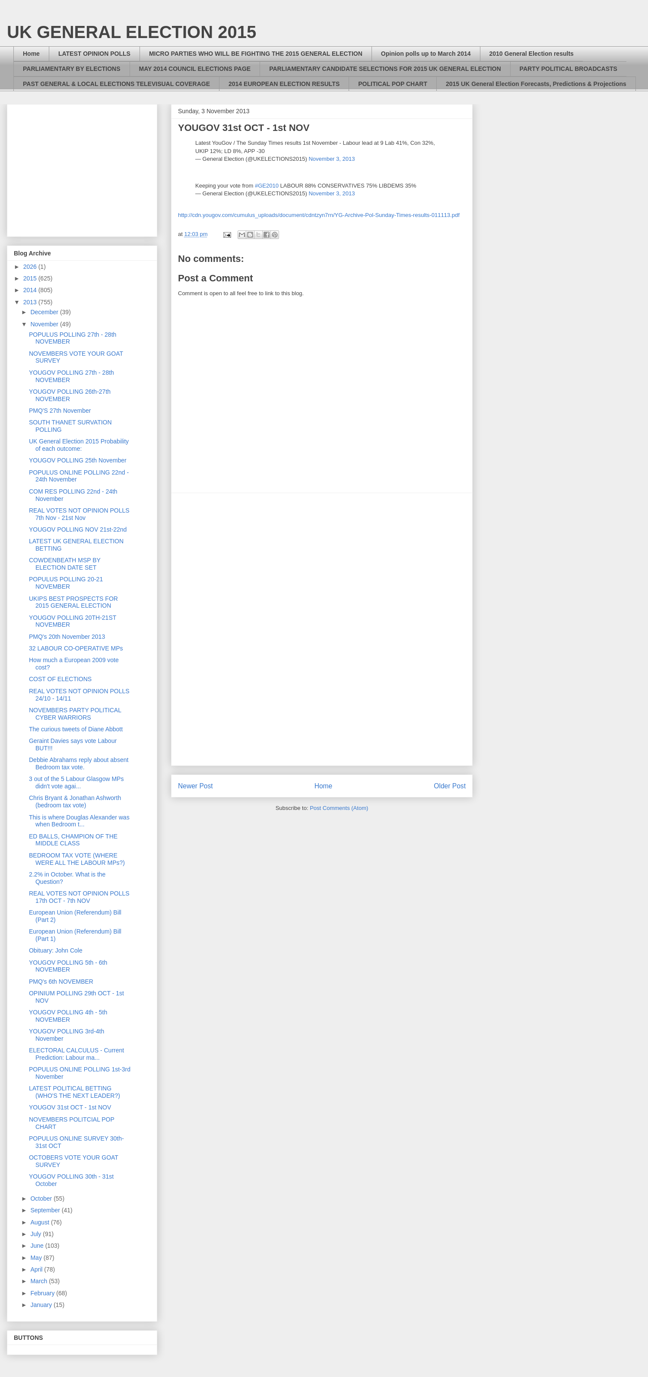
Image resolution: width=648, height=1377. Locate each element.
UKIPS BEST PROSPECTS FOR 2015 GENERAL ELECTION (73, 602)
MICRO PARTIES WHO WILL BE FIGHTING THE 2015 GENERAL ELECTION (255, 53)
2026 (30, 266)
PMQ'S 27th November (60, 410)
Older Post (450, 786)
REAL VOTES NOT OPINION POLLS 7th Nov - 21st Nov (79, 514)
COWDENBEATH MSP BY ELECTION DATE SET (65, 564)
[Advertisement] (322, 629)
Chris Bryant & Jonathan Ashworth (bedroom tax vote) (75, 801)
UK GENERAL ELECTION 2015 (131, 31)
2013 (30, 302)
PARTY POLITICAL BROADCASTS (568, 68)
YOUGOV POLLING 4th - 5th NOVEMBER (68, 1016)
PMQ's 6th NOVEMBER (61, 981)
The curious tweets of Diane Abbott (76, 729)
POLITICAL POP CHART (392, 83)
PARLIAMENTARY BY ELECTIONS (72, 68)
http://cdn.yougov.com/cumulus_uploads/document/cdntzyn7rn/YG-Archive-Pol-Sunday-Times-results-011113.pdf (319, 215)
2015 (30, 278)
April (37, 1269)
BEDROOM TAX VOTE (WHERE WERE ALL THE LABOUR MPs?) (77, 859)
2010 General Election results (531, 53)
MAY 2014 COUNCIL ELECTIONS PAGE (195, 68)
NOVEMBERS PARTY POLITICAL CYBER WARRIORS (75, 714)
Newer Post (195, 786)
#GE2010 (267, 185)
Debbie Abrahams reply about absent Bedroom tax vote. (78, 763)
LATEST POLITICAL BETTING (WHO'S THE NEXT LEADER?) (74, 1092)
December (45, 312)
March (39, 1281)
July (36, 1233)
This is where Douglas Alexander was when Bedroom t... (79, 821)
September (45, 1210)
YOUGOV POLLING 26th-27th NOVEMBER (70, 395)
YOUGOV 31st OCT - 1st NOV (70, 1107)
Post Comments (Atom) (339, 808)
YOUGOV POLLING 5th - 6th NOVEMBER (68, 966)
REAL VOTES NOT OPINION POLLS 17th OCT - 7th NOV (79, 897)
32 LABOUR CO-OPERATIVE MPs (76, 648)
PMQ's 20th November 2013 (67, 636)
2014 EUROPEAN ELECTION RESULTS (284, 83)
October (42, 1198)
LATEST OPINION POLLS (94, 53)
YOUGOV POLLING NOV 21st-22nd (78, 529)
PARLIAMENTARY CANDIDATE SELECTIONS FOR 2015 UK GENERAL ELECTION (385, 68)
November (45, 324)
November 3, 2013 (331, 159)
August (40, 1222)
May (36, 1257)
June (37, 1245)
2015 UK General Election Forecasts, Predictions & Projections (536, 83)
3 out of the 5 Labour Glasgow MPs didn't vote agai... (76, 782)
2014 (30, 290)
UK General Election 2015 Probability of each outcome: (79, 445)
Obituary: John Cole (56, 950)
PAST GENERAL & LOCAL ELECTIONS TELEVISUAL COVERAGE (116, 83)
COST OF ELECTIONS (60, 679)
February (43, 1293)
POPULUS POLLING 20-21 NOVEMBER (66, 583)
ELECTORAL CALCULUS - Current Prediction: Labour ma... (76, 1054)
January (42, 1304)
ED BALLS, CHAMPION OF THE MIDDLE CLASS (73, 840)
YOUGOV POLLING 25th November (78, 460)
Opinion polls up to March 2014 (426, 53)
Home (31, 53)
